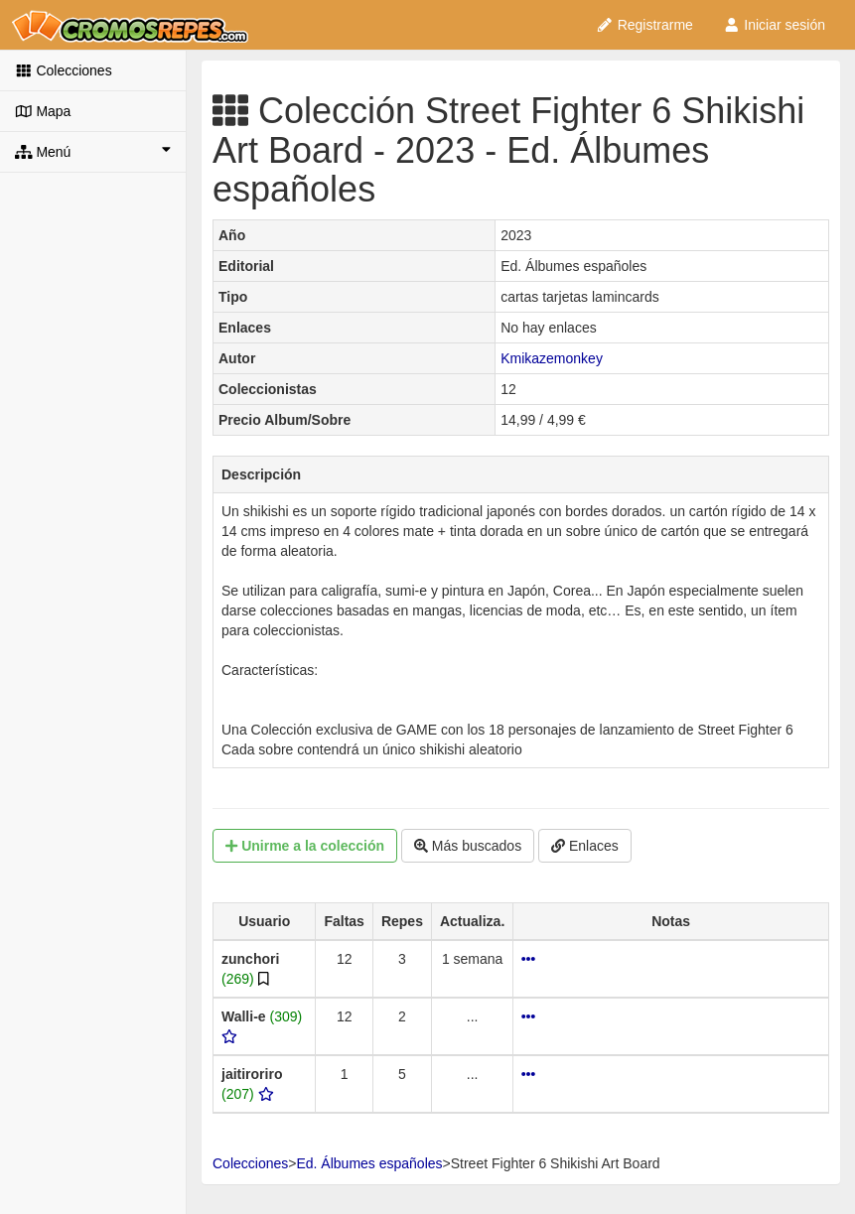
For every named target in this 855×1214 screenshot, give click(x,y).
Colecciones (63, 70)
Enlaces (585, 846)
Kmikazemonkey (551, 358)
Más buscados (467, 846)
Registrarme (644, 25)
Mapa (43, 111)
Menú (93, 151)
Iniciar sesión (774, 25)
